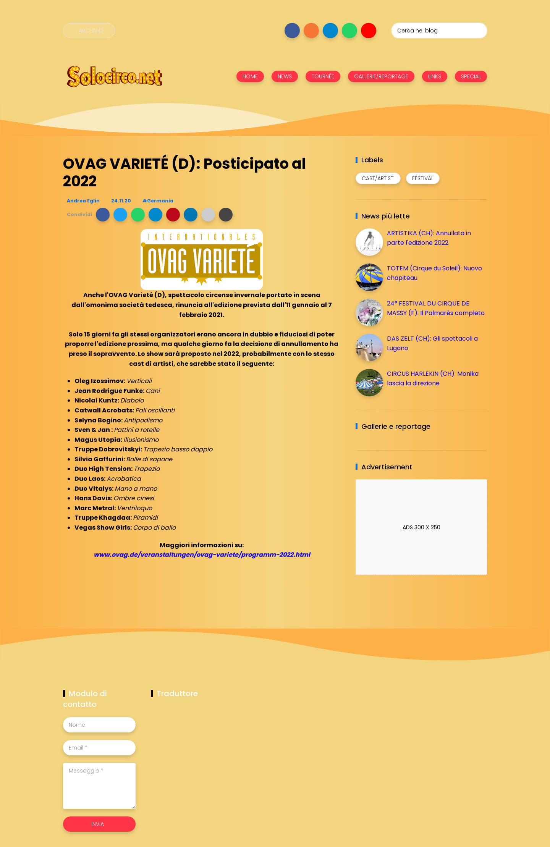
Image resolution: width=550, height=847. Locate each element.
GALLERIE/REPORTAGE (381, 76)
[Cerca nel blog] (439, 30)
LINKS (434, 76)
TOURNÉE (323, 76)
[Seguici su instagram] (311, 30)
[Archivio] (89, 30)
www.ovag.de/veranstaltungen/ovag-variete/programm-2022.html (202, 554)
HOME (250, 76)
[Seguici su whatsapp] (349, 30)
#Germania (157, 200)
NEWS (285, 76)
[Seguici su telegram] (330, 30)
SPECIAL (471, 76)
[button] (103, 214)
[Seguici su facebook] (292, 30)
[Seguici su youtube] (368, 30)
